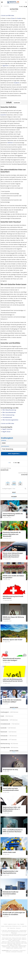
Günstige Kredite (5, 747)
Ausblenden (17, 102)
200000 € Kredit (9, 948)
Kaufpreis (16, 83)
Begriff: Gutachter (7, 429)
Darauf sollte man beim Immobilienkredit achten (11, 789)
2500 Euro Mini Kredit (16, 938)
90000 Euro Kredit (22, 945)
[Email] (26, 6)
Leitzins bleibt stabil (9, 852)
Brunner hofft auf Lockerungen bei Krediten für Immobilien (14, 913)
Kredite (19, 18)
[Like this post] (11, 462)
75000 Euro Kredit (5, 945)
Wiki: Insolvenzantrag (8, 415)
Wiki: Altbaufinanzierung (9, 410)
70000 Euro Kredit (17, 944)
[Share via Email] (18, 462)
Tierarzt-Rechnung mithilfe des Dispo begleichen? (13, 514)
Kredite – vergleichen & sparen (10, 924)
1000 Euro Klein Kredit (6, 938)
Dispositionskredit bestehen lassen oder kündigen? (12, 659)
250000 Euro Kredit (18, 948)
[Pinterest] (24, 6)
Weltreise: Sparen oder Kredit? (12, 639)
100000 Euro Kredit (6, 946)
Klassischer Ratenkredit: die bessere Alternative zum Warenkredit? (12, 534)
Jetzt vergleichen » (14, 453)
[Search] (26, 2)
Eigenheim (5, 65)
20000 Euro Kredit (5, 941)
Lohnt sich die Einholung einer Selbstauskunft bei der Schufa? (13, 680)
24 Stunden (6, 931)
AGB (8, 928)
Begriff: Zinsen (6, 431)
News (18, 924)
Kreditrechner (4, 720)
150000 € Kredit (22, 946)
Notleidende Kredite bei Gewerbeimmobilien (10, 893)
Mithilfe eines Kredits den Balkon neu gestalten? (13, 576)
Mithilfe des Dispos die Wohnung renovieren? (13, 618)
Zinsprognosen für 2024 (10, 769)
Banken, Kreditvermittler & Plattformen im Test (11, 926)
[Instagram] (22, 6)
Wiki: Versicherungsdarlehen (10, 420)
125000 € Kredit (14, 946)
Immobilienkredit (7, 417)
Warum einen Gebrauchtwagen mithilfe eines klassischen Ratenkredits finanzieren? (13, 555)
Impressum (18, 928)
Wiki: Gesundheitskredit (9, 412)
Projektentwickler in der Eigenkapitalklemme (10, 872)
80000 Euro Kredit (13, 945)
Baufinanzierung (5, 743)
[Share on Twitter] (15, 462)
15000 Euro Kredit (15, 940)
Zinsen (13, 18)
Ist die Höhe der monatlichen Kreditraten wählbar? (12, 701)
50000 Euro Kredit (19, 943)
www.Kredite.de (11, 930)
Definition (10, 142)
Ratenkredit (4, 732)
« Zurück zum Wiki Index (7, 15)
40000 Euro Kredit (11, 943)
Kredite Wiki (24, 926)
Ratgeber (22, 924)
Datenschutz (12, 928)
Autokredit (3, 728)
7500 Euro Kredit (8, 939)
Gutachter (3, 115)
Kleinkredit (11, 935)
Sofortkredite (16, 935)
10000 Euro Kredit (17, 939)
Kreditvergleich (5, 712)
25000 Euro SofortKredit (15, 941)
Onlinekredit (4, 736)
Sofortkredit (4, 739)
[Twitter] (21, 6)
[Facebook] (19, 6)
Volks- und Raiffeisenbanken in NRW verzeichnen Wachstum (12, 830)
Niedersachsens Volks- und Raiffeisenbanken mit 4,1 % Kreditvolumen (11, 809)
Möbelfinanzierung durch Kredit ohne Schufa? (13, 597)
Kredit (2, 716)
